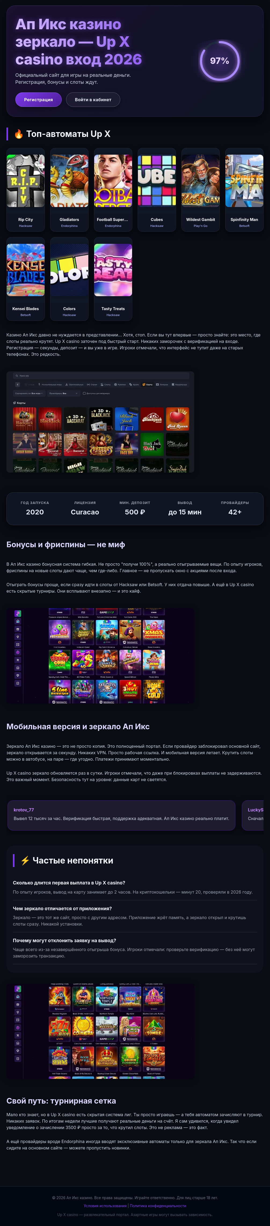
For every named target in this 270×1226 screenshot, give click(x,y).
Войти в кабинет (93, 99)
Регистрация (38, 99)
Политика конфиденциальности (158, 1206)
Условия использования (105, 1206)
